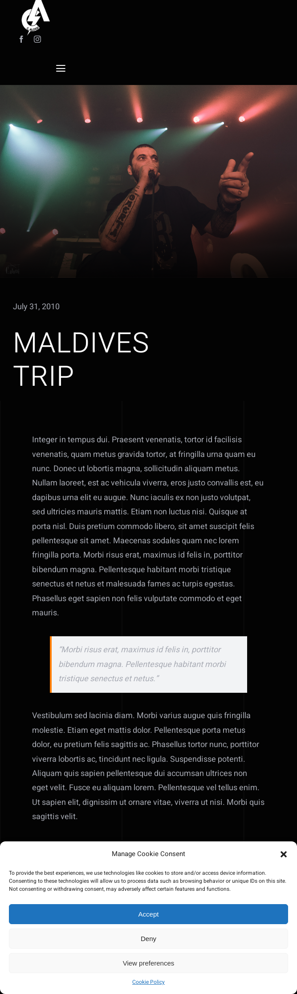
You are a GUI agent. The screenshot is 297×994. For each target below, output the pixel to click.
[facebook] (21, 39)
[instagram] (37, 39)
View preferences (149, 963)
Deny (148, 938)
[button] (283, 854)
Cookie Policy (148, 982)
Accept (148, 914)
